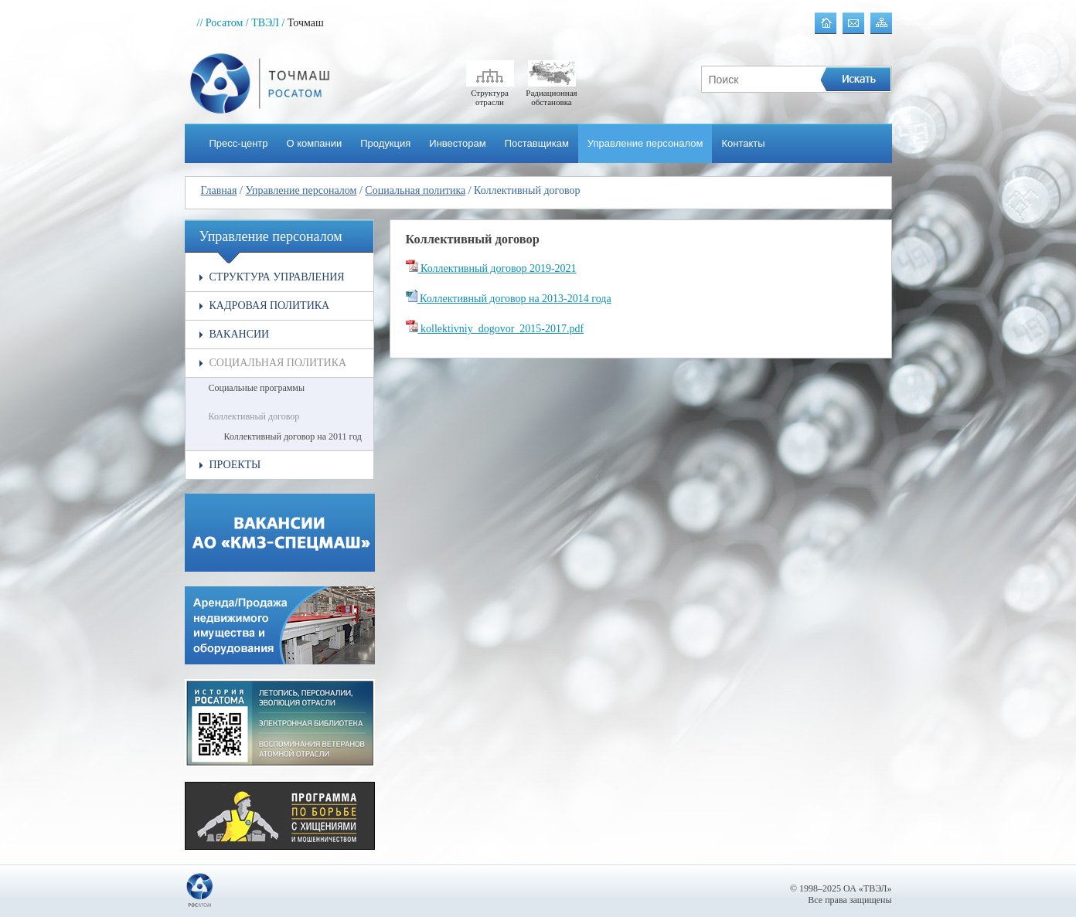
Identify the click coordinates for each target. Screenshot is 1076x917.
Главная (219, 190)
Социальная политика (415, 190)
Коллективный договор (254, 416)
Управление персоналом (645, 143)
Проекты (235, 464)
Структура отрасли (490, 93)
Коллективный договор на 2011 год (293, 436)
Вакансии (239, 334)
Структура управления (277, 277)
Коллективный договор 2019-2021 (491, 268)
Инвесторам (457, 143)
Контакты (742, 143)
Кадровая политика (269, 305)
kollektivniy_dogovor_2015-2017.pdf (495, 329)
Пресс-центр (238, 143)
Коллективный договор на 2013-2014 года (508, 298)
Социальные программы (257, 387)
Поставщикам (537, 143)
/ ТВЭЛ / (265, 23)
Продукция (385, 143)
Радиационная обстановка (551, 93)
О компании (314, 143)
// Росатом (220, 23)
